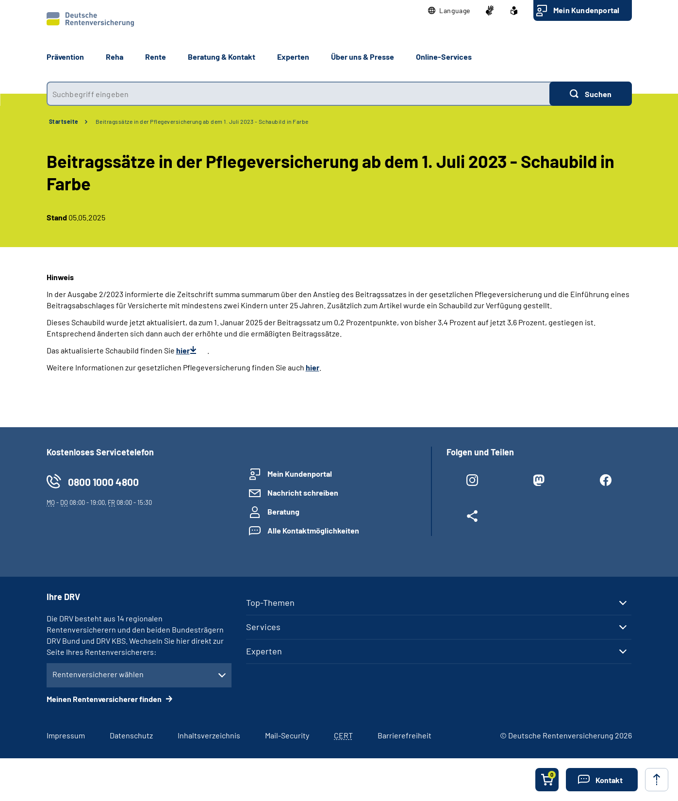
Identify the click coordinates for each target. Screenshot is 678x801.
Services (263, 626)
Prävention (65, 56)
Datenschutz (131, 735)
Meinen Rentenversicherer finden (105, 698)
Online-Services (444, 56)
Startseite (64, 121)
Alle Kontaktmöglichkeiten (313, 530)
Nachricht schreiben (302, 492)
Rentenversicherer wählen (98, 674)
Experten (264, 651)
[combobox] (298, 94)
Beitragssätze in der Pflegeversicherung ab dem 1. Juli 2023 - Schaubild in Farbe (202, 121)
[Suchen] (590, 94)
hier (183, 350)
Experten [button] (293, 56)
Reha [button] (114, 56)
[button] (449, 11)
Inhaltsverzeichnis (209, 735)
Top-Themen (270, 602)
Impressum (66, 735)
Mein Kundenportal (586, 10)
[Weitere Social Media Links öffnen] (472, 518)
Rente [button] (155, 56)
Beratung (283, 511)
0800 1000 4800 (103, 482)
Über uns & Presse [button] (362, 56)
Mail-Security (287, 735)
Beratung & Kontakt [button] (221, 56)
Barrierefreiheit (404, 735)
